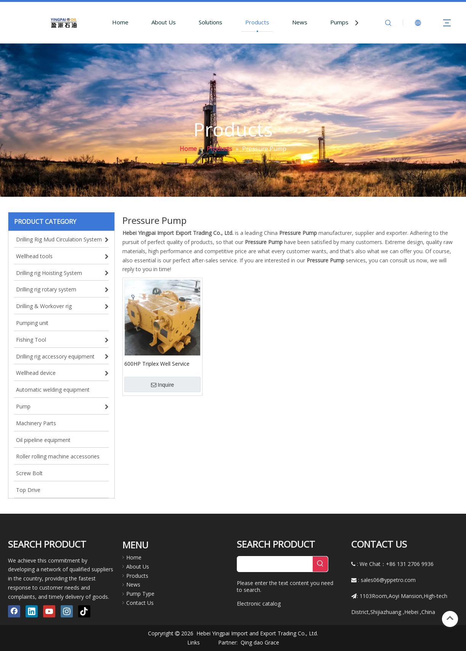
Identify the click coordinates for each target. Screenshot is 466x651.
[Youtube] (49, 611)
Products (257, 22)
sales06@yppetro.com (388, 579)
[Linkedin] (32, 611)
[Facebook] (14, 611)
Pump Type (140, 593)
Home (120, 22)
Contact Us (140, 602)
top (450, 618)
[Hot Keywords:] (320, 564)
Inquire (162, 385)
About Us (163, 22)
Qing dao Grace (260, 642)
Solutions (210, 22)
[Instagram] (67, 611)
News (299, 22)
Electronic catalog (259, 603)
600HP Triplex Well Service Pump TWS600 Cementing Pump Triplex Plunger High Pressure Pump (157, 363)
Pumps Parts (347, 22)
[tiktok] (84, 611)
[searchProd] (275, 564)
